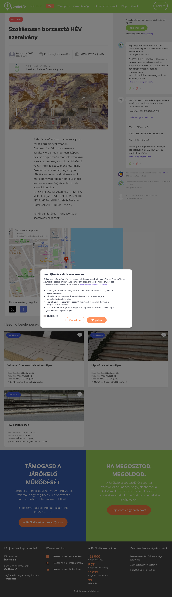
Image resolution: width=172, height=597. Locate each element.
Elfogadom (97, 320)
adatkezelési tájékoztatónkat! (94, 284)
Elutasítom (75, 320)
